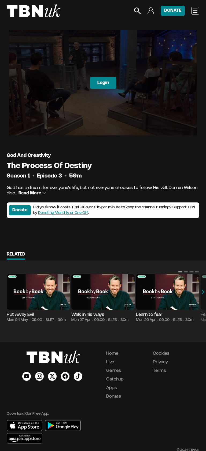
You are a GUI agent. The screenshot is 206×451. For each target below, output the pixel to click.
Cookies (161, 354)
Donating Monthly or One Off (63, 213)
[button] (180, 271)
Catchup (115, 379)
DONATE (172, 11)
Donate (19, 210)
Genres (113, 371)
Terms (159, 371)
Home (112, 354)
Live (110, 362)
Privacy (160, 362)
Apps (111, 388)
